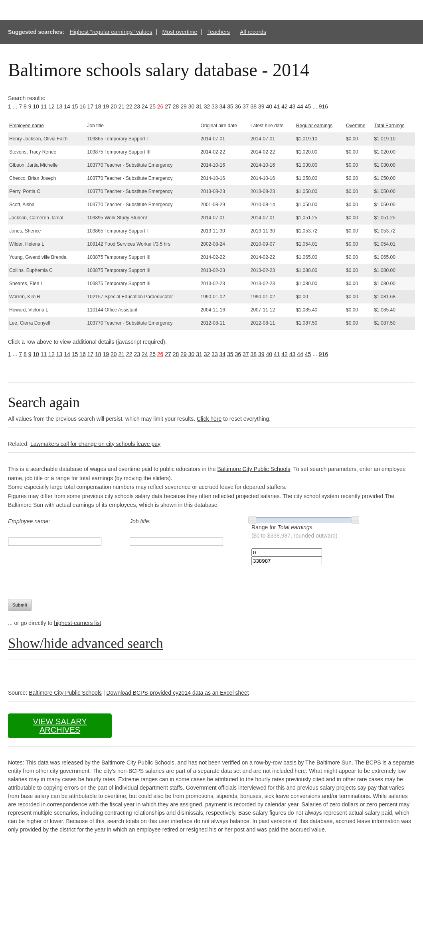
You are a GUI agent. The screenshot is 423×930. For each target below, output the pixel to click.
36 (238, 106)
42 (284, 106)
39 (261, 106)
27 (168, 106)
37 (246, 106)
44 (300, 106)
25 (152, 106)
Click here (209, 419)
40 (269, 106)
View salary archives (60, 725)
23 (137, 106)
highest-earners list (77, 623)
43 (292, 106)
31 (199, 106)
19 (106, 106)
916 (323, 106)
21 (121, 106)
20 (114, 106)
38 (253, 106)
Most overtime (179, 32)
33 (215, 106)
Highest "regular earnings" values (111, 32)
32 (207, 106)
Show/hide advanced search (85, 643)
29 (183, 106)
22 (129, 106)
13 (59, 106)
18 (98, 106)
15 (75, 106)
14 (67, 106)
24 (145, 106)
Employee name (26, 125)
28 (176, 106)
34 (222, 106)
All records (253, 32)
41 (277, 106)
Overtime (356, 125)
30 (191, 106)
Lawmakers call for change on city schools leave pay (95, 444)
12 (51, 106)
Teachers (218, 32)
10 (36, 106)
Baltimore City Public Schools (254, 469)
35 (230, 106)
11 (44, 106)
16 (82, 106)
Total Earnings (389, 125)
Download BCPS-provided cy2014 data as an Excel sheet (177, 693)
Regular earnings (314, 125)
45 (308, 106)
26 (160, 106)
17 (90, 106)
